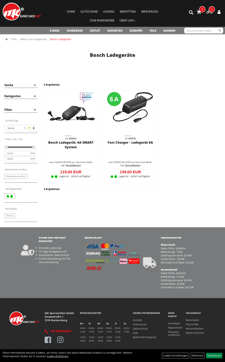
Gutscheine (89, 11)
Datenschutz (140, 328)
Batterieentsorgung (144, 337)
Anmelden (173, 323)
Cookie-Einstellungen (175, 355)
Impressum (139, 324)
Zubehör (136, 30)
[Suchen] (219, 31)
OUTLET (95, 30)
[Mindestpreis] (17, 153)
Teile (152, 30)
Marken (169, 30)
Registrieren (173, 327)
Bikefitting (128, 11)
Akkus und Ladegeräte (33, 39)
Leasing (109, 11)
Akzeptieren (214, 355)
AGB (135, 332)
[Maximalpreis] (17, 158)
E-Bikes (55, 30)
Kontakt (137, 320)
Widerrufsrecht (195, 332)
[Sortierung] (15, 128)
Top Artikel (192, 324)
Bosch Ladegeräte (60, 39)
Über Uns (127, 20)
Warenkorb (192, 320)
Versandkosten (73, 165)
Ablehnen (197, 355)
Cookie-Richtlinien (57, 356)
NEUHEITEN (115, 30)
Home (71, 11)
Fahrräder (75, 30)
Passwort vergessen (173, 333)
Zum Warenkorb (102, 20)
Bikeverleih (149, 11)
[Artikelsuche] (191, 13)
